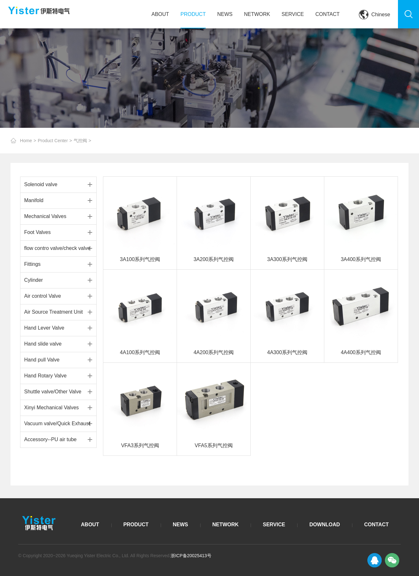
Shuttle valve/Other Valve (52, 391)
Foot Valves (37, 232)
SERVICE (293, 14)
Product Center (53, 140)
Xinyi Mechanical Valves (51, 407)
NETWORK (257, 14)
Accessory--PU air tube (50, 439)
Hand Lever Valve (44, 328)
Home (26, 140)
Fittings (32, 264)
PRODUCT (193, 14)
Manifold (33, 200)
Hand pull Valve (42, 359)
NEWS (224, 14)
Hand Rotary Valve (45, 375)
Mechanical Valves (45, 216)
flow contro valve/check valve (57, 248)
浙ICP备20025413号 (191, 555)
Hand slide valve (43, 343)
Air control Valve (42, 296)
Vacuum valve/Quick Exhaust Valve (57, 426)
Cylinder (33, 280)
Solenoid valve (40, 184)
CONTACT (327, 14)
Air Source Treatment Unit (53, 312)
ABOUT (160, 14)
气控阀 (80, 140)
